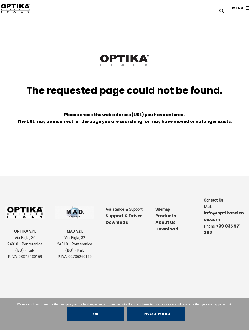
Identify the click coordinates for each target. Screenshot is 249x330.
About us (165, 222)
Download (166, 229)
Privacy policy (156, 313)
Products (165, 216)
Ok (95, 313)
